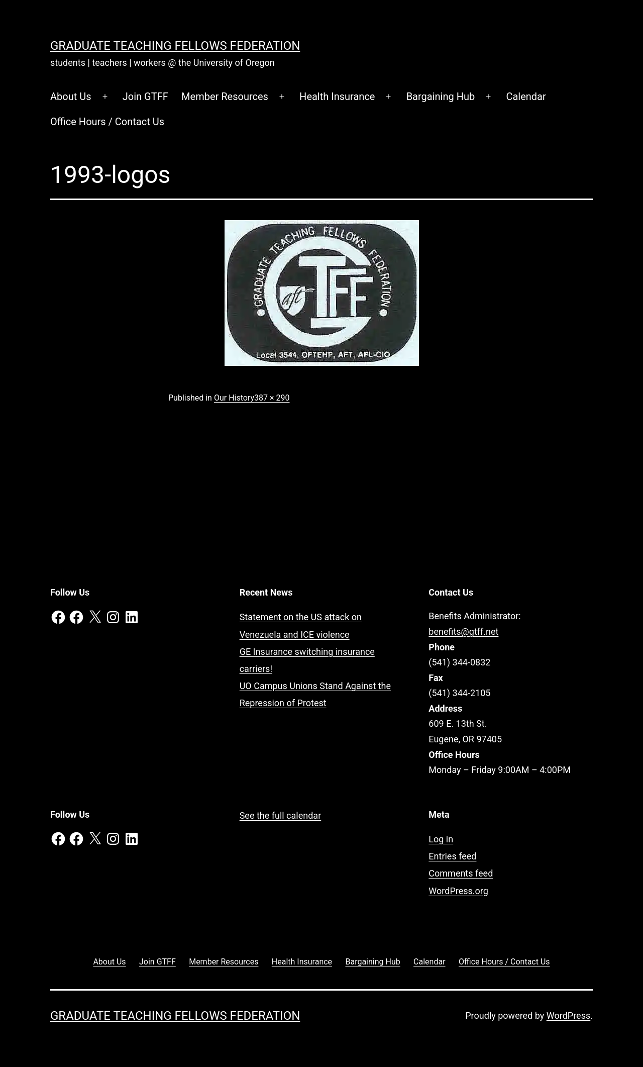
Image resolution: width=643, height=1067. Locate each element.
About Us (70, 96)
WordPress (568, 1015)
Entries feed (452, 856)
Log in (440, 839)
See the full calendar (281, 815)
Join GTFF (145, 96)
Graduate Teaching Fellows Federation (175, 46)
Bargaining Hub (440, 96)
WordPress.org (458, 891)
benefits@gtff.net (463, 631)
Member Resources (224, 96)
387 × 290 (271, 398)
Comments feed (460, 873)
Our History (234, 398)
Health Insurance (337, 96)
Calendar (526, 96)
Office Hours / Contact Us (107, 122)
